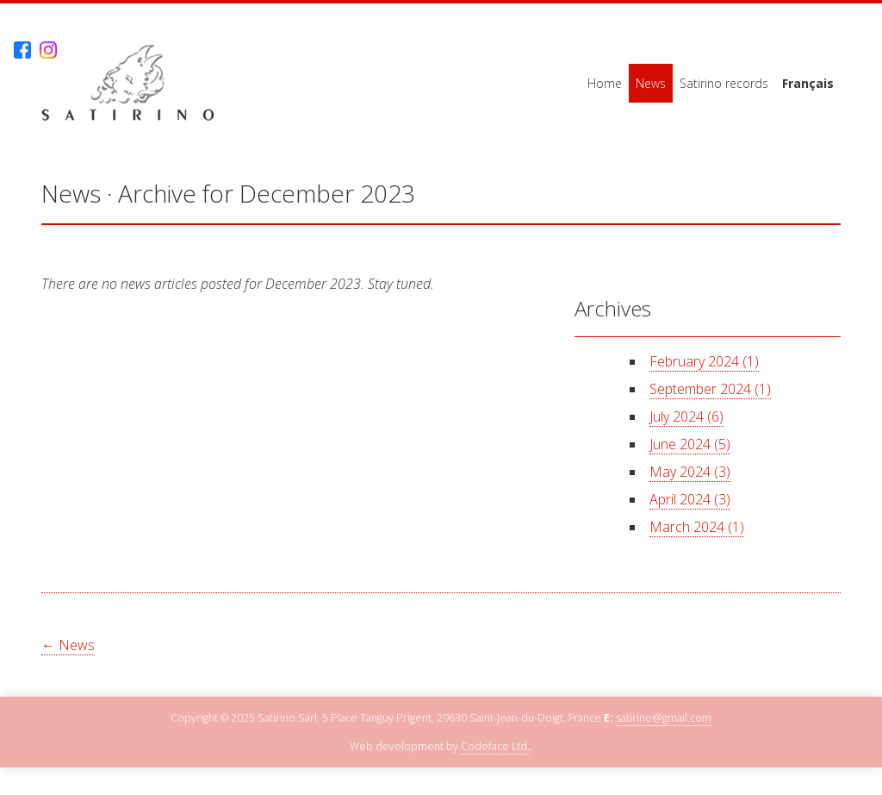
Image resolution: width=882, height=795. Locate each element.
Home (604, 83)
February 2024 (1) (704, 361)
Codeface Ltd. (495, 746)
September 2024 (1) (710, 388)
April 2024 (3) (689, 499)
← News (68, 644)
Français (808, 83)
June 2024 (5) (689, 444)
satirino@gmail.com (663, 717)
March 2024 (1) (696, 526)
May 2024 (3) (689, 471)
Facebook (22, 50)
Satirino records (724, 83)
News (651, 83)
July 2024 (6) (686, 416)
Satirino (127, 83)
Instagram (48, 50)
